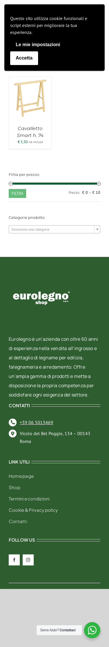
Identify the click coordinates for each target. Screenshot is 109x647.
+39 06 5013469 (36, 422)
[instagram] (28, 559)
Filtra (17, 193)
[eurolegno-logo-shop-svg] (41, 282)
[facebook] (14, 559)
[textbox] (54, 230)
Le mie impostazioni (38, 44)
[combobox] (54, 229)
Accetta (24, 57)
